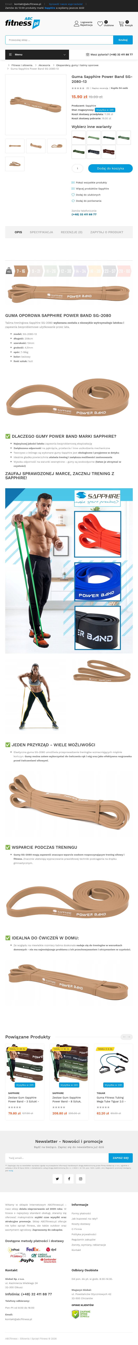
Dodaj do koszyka (110, 168)
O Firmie (77, 1229)
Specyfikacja (41, 232)
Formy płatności (81, 1213)
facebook (69, 1179)
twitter (57, 1179)
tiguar (101, 1093)
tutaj (11, 1171)
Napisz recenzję (100, 88)
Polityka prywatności (84, 1234)
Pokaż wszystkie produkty (91, 182)
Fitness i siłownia (22, 65)
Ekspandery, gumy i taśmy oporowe (77, 65)
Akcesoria (44, 65)
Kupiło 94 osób (119, 88)
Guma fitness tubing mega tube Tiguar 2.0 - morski (111, 1101)
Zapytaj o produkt (106, 232)
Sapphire (90, 105)
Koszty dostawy (81, 1223)
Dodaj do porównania (88, 200)
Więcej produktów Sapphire (92, 188)
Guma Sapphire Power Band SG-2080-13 (35, 68)
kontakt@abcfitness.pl (18, 1319)
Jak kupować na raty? (85, 1218)
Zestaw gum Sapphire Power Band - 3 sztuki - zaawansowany (23, 1101)
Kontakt (76, 1250)
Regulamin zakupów (84, 1239)
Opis (18, 232)
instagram (80, 1179)
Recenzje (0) (71, 232)
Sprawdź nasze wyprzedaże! (66, 4)
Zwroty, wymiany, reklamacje (89, 1244)
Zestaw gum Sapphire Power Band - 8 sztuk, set (66, 1101)
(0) (87, 88)
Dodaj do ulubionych (88, 194)
